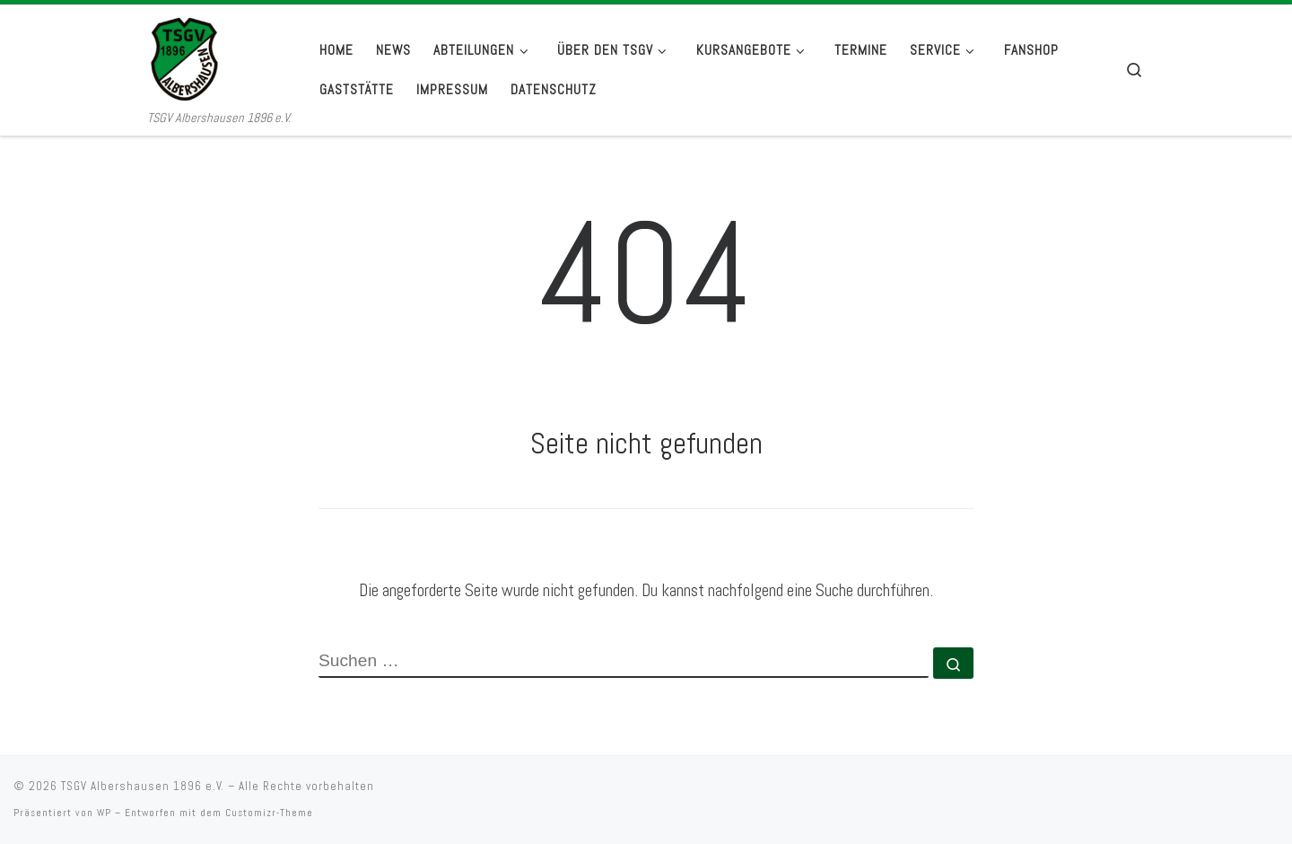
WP (104, 812)
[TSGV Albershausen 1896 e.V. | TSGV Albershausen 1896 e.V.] (219, 56)
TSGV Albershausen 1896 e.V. (142, 786)
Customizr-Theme (269, 812)
